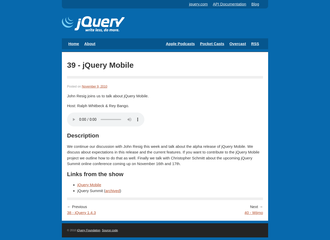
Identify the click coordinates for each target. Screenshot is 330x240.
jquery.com (198, 4)
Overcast (237, 43)
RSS (255, 43)
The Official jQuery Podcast (93, 24)
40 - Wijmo (253, 212)
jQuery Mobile (89, 185)
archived (112, 190)
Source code (110, 230)
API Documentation (229, 4)
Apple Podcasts (180, 43)
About (89, 43)
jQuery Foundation (89, 230)
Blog (255, 4)
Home (73, 43)
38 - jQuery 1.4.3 (81, 212)
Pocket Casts (212, 43)
